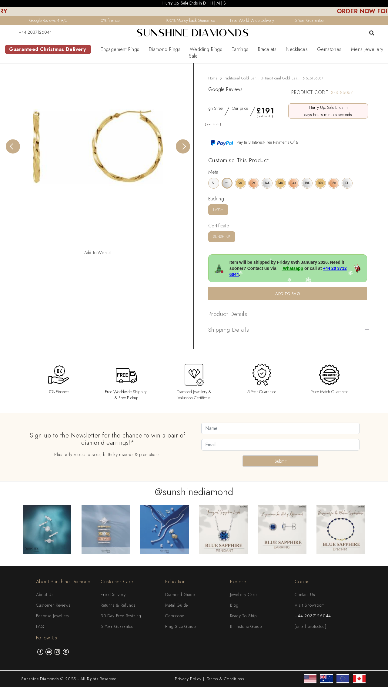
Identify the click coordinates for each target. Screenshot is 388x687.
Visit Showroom (310, 605)
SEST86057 (314, 78)
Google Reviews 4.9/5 (48, 20)
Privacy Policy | (189, 679)
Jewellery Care (243, 594)
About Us (45, 594)
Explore (238, 581)
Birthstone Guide (246, 626)
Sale (193, 56)
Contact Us (305, 594)
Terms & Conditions (225, 679)
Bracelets (267, 49)
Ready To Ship (243, 616)
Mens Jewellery (367, 49)
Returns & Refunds (118, 605)
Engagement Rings (120, 49)
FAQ (40, 626)
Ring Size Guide (180, 626)
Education (175, 581)
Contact (303, 581)
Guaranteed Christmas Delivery (47, 49)
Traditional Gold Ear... (241, 78)
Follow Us (46, 637)
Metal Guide (176, 605)
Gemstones (329, 49)
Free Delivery (113, 594)
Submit (280, 461)
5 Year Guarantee (117, 626)
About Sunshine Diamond (63, 581)
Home (212, 78)
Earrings (240, 49)
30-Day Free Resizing (121, 616)
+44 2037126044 (31, 32)
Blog (234, 605)
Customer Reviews (53, 605)
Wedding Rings (206, 49)
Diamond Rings (164, 49)
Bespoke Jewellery (53, 616)
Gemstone (174, 616)
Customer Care (117, 581)
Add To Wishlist (97, 253)
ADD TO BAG (287, 294)
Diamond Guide (180, 594)
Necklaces (297, 49)
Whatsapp (290, 268)
